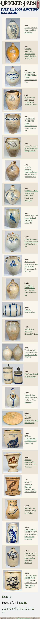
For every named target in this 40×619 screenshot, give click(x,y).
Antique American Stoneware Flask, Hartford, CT (31, 30)
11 (29, 608)
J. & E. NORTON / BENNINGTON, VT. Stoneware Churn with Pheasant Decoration (31, 534)
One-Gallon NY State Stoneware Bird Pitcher (30, 510)
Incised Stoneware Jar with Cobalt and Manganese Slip (31, 148)
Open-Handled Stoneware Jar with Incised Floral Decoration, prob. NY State (31, 266)
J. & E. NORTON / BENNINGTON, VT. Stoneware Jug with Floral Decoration (31, 558)
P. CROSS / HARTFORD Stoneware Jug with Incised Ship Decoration (30, 54)
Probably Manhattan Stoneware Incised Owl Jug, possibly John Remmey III (31, 172)
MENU (38, 4)
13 (3, 611)
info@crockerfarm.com (23, 618)
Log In (23, 602)
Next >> (7, 596)
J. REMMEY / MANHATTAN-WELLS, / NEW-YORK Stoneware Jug (30, 290)
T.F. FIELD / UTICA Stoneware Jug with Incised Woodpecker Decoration (31, 195)
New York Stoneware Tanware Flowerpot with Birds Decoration (30, 487)
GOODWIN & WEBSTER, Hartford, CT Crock (31, 331)
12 (33, 608)
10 (25, 608)
